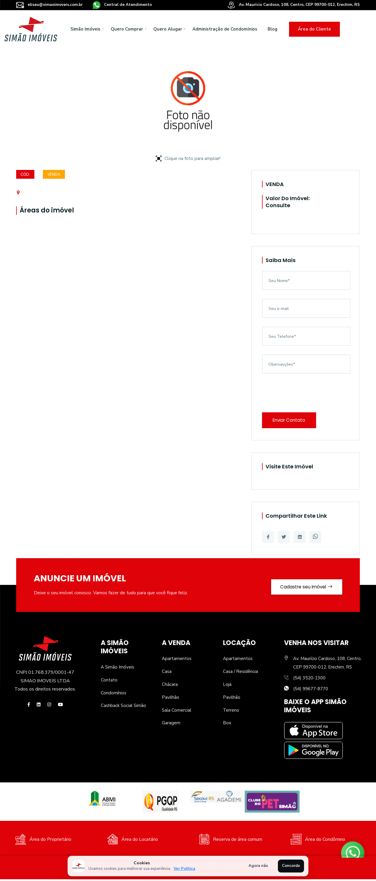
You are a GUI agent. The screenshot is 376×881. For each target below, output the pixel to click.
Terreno (231, 712)
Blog (272, 29)
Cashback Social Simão (124, 707)
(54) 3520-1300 (310, 679)
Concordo (291, 865)
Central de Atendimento (126, 4)
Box (227, 725)
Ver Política (184, 868)
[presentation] (306, 393)
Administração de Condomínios (224, 29)
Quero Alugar (167, 29)
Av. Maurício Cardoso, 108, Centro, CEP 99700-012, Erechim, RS (291, 4)
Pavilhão (170, 699)
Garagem (171, 725)
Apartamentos (177, 660)
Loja (227, 686)
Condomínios (114, 694)
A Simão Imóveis (118, 669)
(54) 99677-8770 (312, 690)
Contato (109, 682)
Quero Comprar (127, 29)
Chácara (170, 686)
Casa (167, 673)
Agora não (258, 865)
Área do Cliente (314, 29)
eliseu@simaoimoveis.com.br (50, 4)
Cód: (25, 175)
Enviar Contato (291, 421)
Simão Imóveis (85, 29)
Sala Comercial (177, 712)
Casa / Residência (241, 673)
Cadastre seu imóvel (303, 586)
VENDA (55, 175)
